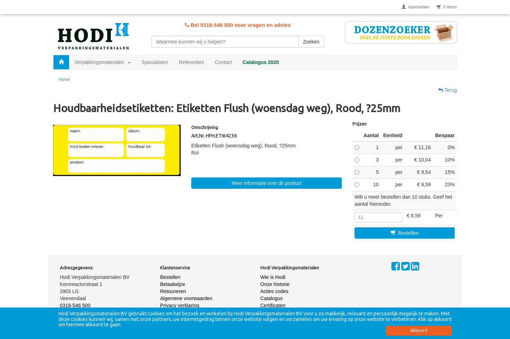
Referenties (191, 62)
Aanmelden (416, 7)
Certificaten (272, 305)
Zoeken (311, 42)
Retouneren (173, 291)
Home (64, 79)
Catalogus (271, 298)
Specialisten (154, 62)
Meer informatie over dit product (267, 183)
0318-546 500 (75, 305)
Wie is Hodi (272, 277)
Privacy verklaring (179, 305)
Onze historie (274, 284)
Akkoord (418, 330)
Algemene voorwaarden (186, 298)
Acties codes (274, 291)
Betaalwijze (172, 284)
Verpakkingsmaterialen (102, 62)
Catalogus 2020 (261, 62)
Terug (447, 90)
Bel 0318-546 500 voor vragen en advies (238, 25)
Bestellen (405, 233)
